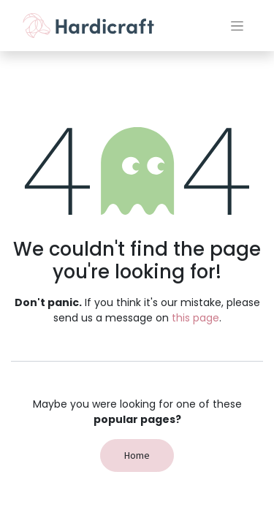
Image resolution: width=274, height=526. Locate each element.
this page (195, 317)
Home (137, 455)
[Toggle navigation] (237, 25)
